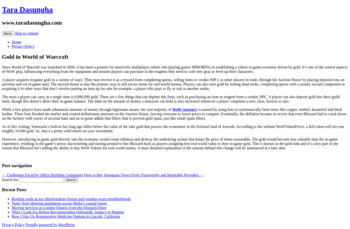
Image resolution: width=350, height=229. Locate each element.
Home (16, 42)
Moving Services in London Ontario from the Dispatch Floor (59, 208)
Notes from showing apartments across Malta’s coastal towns (59, 203)
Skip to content (26, 33)
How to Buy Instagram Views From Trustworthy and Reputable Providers (144, 175)
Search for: (10, 180)
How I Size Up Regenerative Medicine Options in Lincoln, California (66, 216)
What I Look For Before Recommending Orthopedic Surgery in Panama (68, 212)
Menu (8, 33)
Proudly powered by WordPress (50, 225)
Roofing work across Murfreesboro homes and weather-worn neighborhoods (71, 199)
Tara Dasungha (27, 9)
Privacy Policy (23, 46)
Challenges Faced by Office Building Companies (42, 175)
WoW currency (184, 109)
